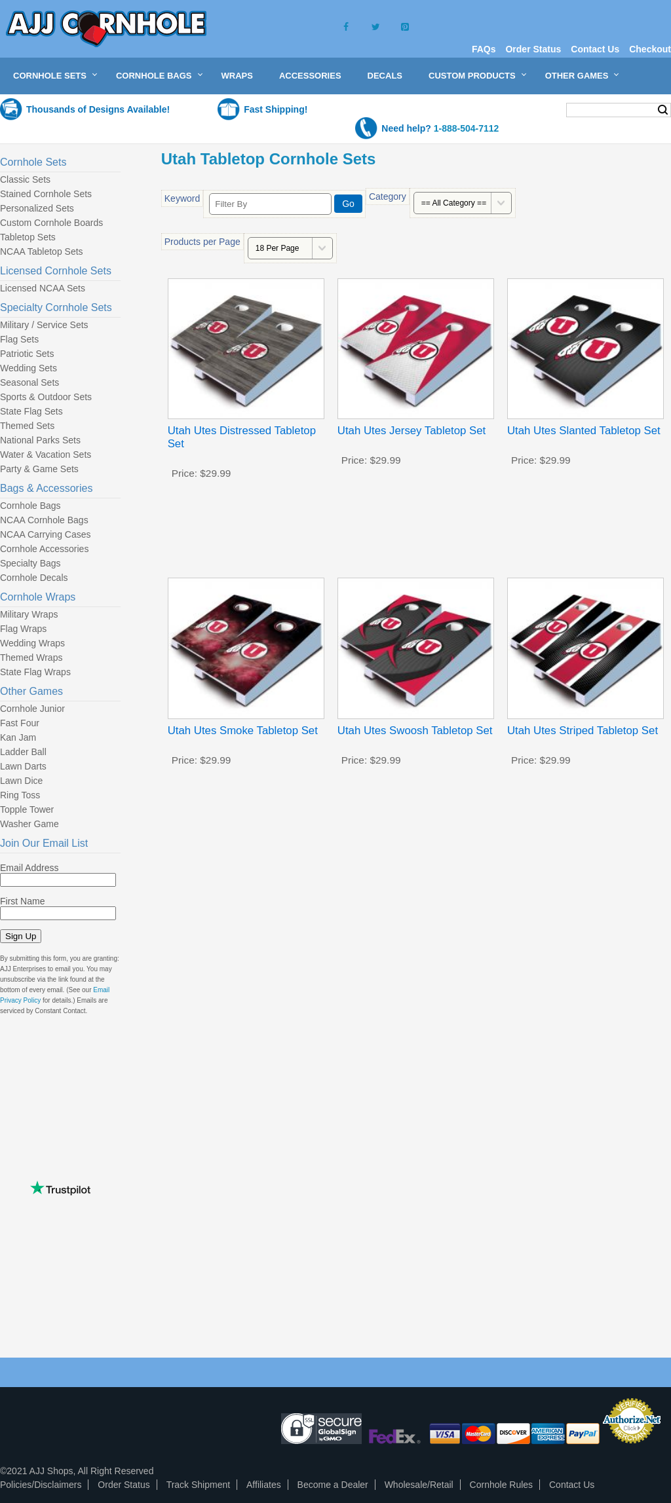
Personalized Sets (37, 208)
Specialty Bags (30, 563)
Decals (385, 76)
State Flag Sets (31, 411)
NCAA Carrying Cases (45, 534)
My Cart (530, 109)
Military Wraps (29, 614)
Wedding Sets (28, 368)
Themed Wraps (31, 657)
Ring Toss (20, 795)
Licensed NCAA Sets (42, 288)
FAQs (484, 49)
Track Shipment (198, 1484)
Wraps (237, 76)
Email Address (29, 868)
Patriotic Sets (27, 353)
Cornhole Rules (501, 1484)
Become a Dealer (332, 1484)
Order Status (533, 49)
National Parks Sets (40, 440)
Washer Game (29, 824)
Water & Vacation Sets (45, 454)
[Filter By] (270, 204)
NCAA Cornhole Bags (44, 520)
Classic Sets (25, 179)
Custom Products (472, 76)
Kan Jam (18, 737)
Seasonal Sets (29, 382)
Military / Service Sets (44, 325)
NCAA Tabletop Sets (41, 251)
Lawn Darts (23, 766)
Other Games (577, 76)
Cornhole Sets (49, 76)
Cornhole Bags (154, 76)
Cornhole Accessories (44, 549)
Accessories (310, 76)
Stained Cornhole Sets (46, 194)
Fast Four (19, 723)
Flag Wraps (23, 628)
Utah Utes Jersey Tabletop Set (411, 430)
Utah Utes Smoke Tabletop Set (243, 730)
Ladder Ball (23, 752)
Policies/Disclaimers (40, 1484)
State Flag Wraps (35, 672)
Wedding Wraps (32, 643)
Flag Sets (19, 339)
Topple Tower (27, 809)
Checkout (650, 49)
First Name (22, 901)
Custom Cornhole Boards (51, 222)
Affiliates (263, 1484)
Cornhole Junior (32, 708)
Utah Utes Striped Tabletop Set (582, 730)
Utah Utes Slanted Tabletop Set (584, 430)
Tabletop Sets (28, 237)
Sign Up (20, 936)
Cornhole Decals (34, 577)
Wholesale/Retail (419, 1484)
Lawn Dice (21, 780)
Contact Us (595, 49)
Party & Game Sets (39, 469)
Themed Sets (27, 425)
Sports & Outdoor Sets (46, 397)
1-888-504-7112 (466, 128)
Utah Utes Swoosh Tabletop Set (415, 730)
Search (663, 110)
